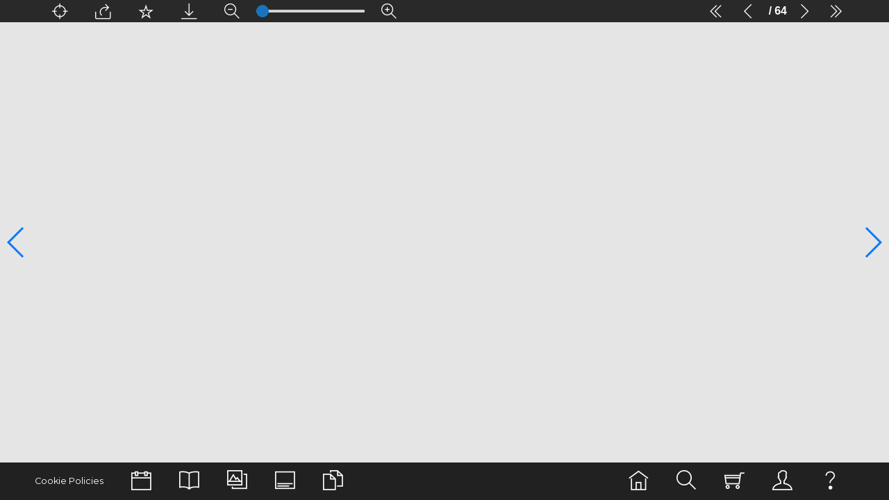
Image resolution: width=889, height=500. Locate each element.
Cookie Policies (68, 481)
